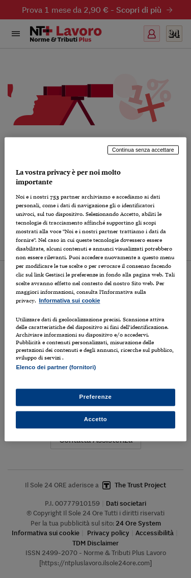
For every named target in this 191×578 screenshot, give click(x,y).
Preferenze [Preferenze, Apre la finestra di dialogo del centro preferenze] (95, 397)
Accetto (95, 419)
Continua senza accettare (143, 150)
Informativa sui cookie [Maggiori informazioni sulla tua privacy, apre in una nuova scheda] (69, 301)
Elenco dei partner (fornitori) (56, 367)
